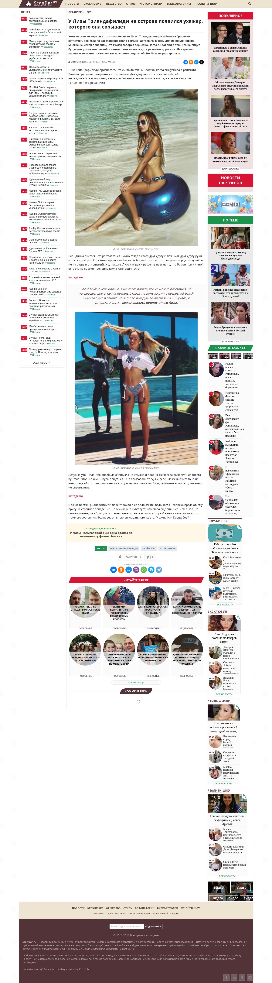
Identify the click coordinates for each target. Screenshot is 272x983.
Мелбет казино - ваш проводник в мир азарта (42, 329)
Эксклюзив (92, 3)
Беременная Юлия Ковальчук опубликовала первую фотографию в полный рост (230, 123)
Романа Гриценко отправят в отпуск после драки (85, 609)
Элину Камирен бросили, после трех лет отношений (153, 609)
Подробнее (85, 628)
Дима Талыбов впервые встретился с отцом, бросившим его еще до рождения (187, 659)
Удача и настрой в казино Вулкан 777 (43, 250)
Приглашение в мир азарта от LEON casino (46, 80)
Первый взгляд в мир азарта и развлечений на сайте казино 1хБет (45, 260)
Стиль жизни (219, 701)
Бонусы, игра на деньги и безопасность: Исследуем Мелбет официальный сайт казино (44, 117)
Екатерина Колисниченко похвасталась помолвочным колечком (119, 613)
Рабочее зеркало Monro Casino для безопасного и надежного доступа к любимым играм (44, 169)
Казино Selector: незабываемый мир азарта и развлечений (45, 291)
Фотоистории (151, 3)
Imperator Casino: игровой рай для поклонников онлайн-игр (46, 104)
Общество (114, 3)
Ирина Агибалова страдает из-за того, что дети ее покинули (85, 657)
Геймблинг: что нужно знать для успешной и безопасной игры (45, 32)
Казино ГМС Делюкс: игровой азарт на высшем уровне (45, 193)
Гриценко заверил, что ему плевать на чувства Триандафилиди (230, 255)
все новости (230, 169)
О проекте (98, 913)
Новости (72, 3)
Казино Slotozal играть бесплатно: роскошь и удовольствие (43, 205)
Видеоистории (179, 3)
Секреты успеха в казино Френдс (43, 241)
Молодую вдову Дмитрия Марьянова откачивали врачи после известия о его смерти (230, 85)
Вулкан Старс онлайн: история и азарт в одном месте (43, 130)
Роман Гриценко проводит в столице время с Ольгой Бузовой (230, 330)
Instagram (75, 277)
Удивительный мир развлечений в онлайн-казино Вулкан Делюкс (46, 182)
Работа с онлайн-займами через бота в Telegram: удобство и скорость (44, 57)
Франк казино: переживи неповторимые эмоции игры (45, 156)
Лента (26, 12)
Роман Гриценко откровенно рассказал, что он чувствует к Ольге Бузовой (230, 293)
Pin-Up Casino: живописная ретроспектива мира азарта (44, 231)
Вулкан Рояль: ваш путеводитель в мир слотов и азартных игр (45, 340)
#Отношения (167, 548)
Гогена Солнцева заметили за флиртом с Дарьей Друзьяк (227, 820)
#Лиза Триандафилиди (124, 548)
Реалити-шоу (206, 3)
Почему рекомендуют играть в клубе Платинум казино (45, 352)
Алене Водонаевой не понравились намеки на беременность (153, 657)
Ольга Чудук (78, 61)
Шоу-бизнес (218, 521)
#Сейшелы (149, 548)
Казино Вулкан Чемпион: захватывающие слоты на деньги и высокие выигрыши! (45, 218)
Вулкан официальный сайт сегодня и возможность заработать (44, 317)
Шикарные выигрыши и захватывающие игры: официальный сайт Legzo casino (43, 143)
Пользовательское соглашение (147, 913)
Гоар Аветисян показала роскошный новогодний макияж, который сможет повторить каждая (223, 731)
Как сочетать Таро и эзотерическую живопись (43, 21)
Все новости (41, 362)
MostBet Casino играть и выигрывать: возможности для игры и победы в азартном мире (44, 91)
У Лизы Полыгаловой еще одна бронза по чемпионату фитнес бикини (101, 534)
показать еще (136, 682)
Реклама (174, 913)
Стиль (131, 3)
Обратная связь (117, 913)
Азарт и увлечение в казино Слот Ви (44, 270)
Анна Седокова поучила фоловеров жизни (224, 638)
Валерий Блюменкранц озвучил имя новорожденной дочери (187, 609)
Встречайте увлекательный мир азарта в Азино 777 (44, 280)
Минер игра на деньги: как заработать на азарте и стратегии (44, 44)
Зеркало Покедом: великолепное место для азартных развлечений (43, 304)
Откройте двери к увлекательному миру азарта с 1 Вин (45, 70)
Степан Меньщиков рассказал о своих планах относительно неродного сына (119, 659)
